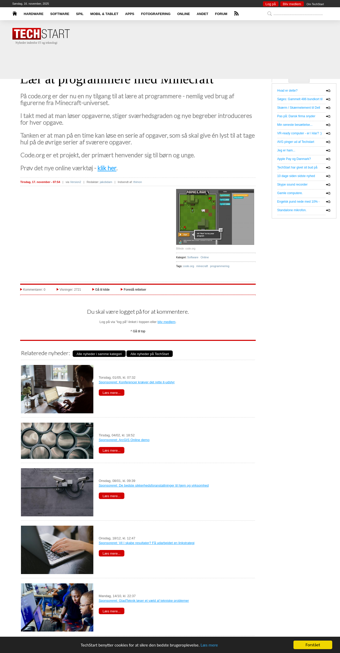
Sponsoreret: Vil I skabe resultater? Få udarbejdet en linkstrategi (146, 543)
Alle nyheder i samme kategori (99, 354)
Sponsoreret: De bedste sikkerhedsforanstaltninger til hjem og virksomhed (154, 485)
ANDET (202, 14)
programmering (220, 266)
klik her (106, 168)
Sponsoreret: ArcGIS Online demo (124, 440)
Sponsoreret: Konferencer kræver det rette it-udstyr (137, 382)
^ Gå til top (138, 331)
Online (205, 257)
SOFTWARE (59, 14)
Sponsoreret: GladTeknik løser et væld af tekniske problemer (144, 601)
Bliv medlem (292, 4)
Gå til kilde (102, 289)
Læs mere (209, 645)
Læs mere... (111, 393)
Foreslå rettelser (135, 289)
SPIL (80, 14)
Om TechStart (315, 4)
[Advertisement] (178, 57)
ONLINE (183, 14)
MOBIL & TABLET (104, 14)
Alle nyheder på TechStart (149, 354)
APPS (129, 14)
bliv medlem (166, 322)
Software (192, 257)
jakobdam (106, 182)
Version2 (75, 182)
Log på (271, 4)
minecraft (202, 266)
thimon (137, 182)
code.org (188, 266)
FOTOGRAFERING (155, 14)
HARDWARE (34, 14)
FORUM (221, 14)
